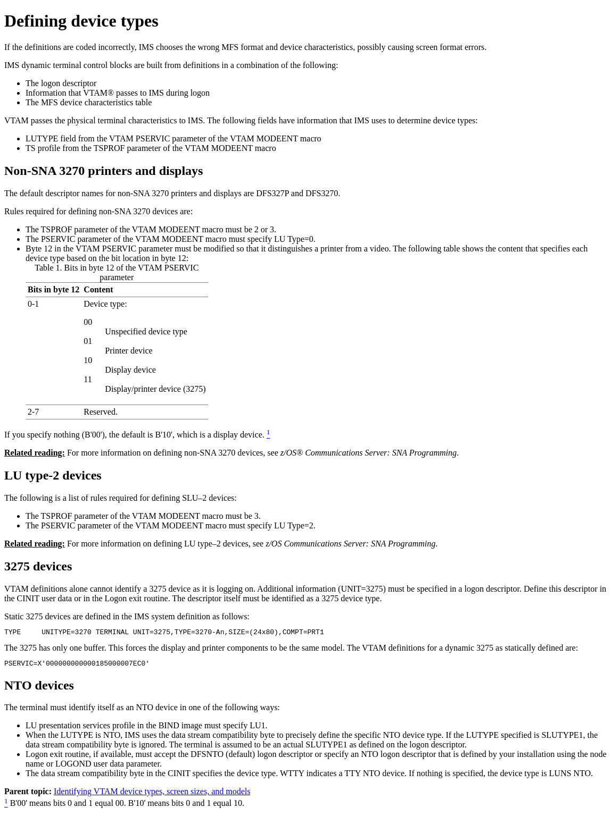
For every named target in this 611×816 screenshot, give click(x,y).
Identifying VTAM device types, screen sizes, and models (152, 794)
